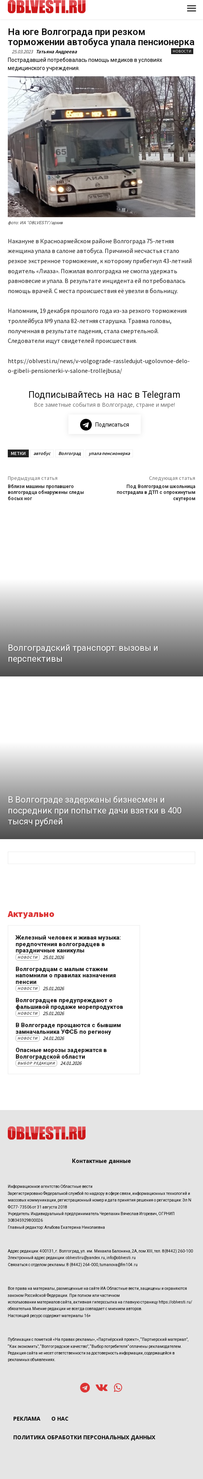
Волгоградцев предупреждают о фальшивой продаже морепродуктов (69, 1003)
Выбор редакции (36, 1063)
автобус (42, 453)
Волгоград (69, 453)
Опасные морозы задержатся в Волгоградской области (61, 1053)
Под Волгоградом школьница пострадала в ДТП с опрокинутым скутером (156, 492)
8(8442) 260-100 (177, 1251)
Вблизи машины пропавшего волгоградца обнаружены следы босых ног (46, 492)
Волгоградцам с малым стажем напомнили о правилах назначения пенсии (66, 975)
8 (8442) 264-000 (82, 1265)
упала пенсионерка (109, 453)
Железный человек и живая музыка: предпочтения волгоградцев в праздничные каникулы (68, 944)
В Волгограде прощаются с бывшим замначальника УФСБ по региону (68, 1028)
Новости (182, 51)
